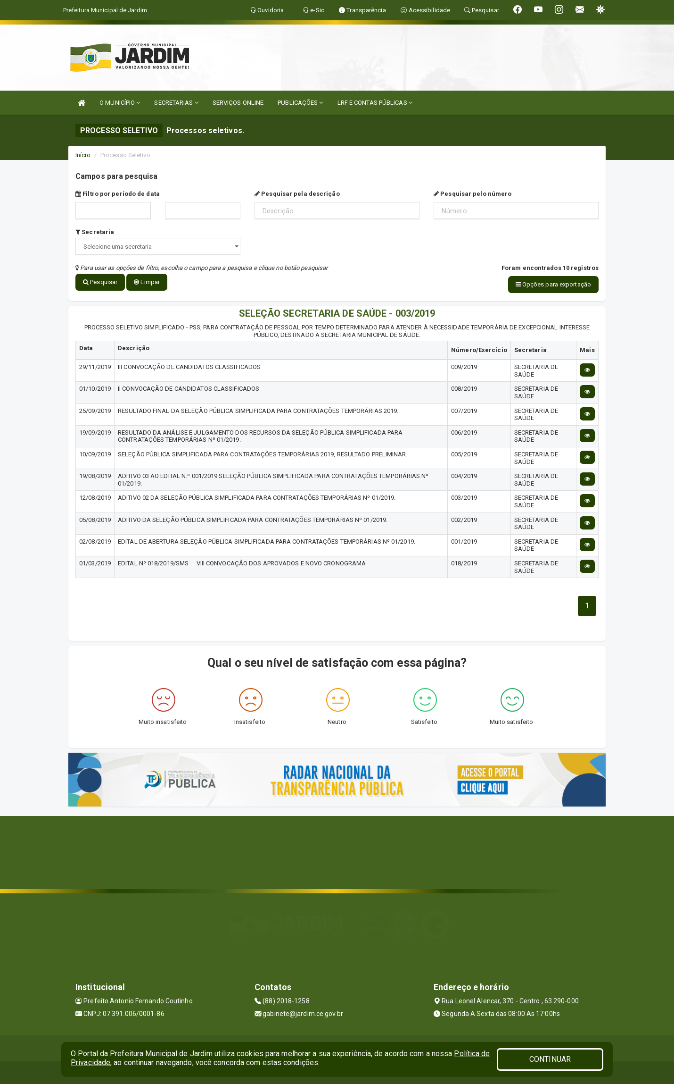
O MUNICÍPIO (119, 102)
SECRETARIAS (176, 102)
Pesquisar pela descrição (297, 193)
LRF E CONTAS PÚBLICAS (374, 102)
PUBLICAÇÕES (300, 102)
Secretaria (94, 231)
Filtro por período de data (117, 193)
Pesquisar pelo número (472, 193)
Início (82, 155)
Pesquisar (100, 282)
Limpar (147, 282)
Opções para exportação (553, 284)
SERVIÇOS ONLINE (238, 102)
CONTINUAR (550, 1059)
